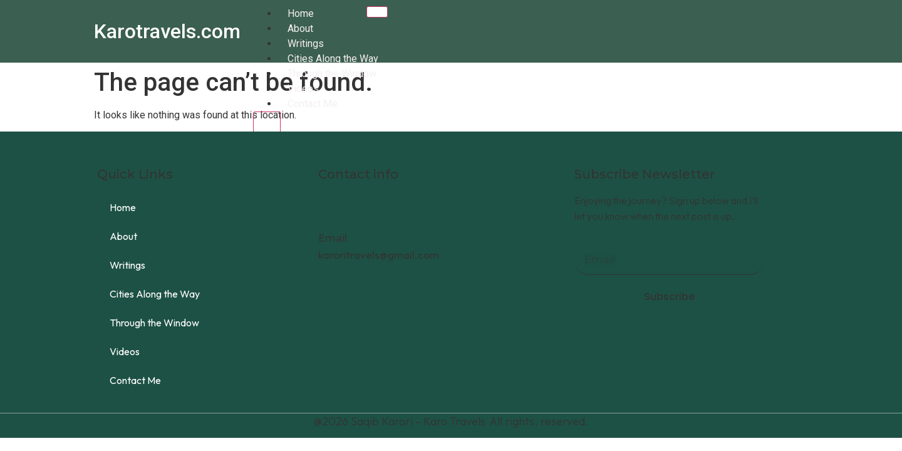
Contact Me (313, 104)
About (300, 28)
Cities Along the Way (333, 59)
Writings (306, 43)
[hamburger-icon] (377, 12)
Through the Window (332, 74)
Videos (303, 89)
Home (301, 13)
